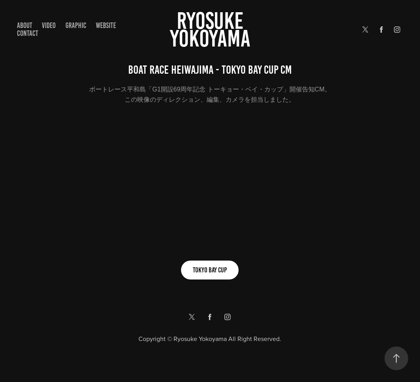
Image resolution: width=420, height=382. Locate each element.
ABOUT (24, 25)
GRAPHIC (75, 25)
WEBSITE (106, 25)
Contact (27, 33)
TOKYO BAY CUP (210, 270)
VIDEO (49, 25)
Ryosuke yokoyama (210, 29)
